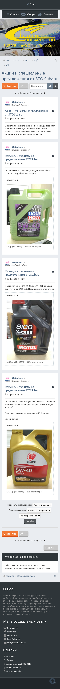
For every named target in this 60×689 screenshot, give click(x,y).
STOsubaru (17, 102)
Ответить (11, 86)
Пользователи (13, 667)
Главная (48, 14)
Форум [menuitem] (31, 14)
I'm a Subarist (13, 639)
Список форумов (26, 576)
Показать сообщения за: (30, 505)
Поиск (50, 86)
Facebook (11, 632)
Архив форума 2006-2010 (18, 664)
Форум (9, 660)
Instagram (12, 635)
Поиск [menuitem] (55, 60)
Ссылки (14, 14)
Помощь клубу (13, 671)
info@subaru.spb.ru (16, 642)
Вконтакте (12, 628)
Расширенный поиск (55, 86)
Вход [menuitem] (32, 4)
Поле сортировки (30, 510)
